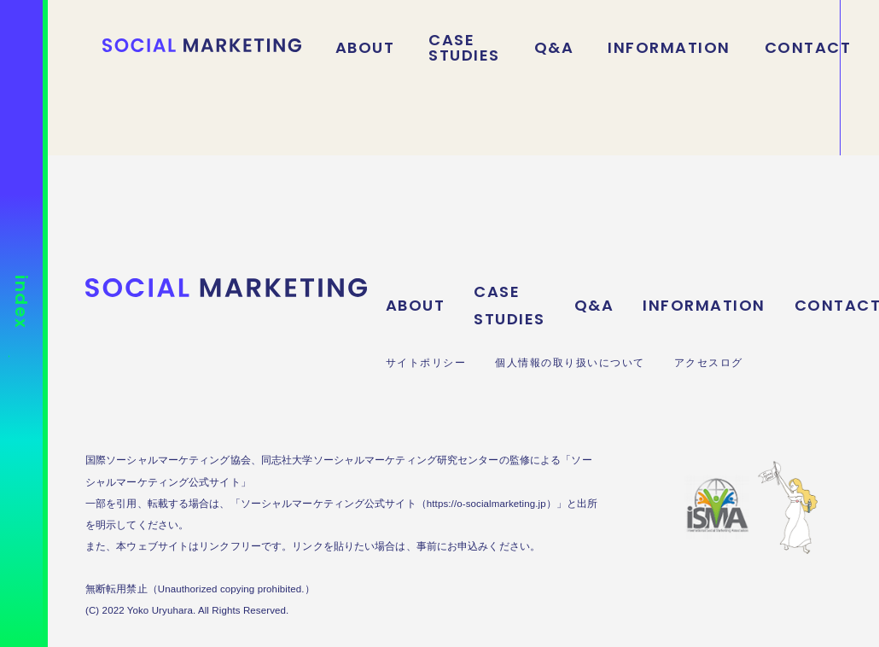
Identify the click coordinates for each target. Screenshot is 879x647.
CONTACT (808, 47)
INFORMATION (669, 47)
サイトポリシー (426, 363)
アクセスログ (708, 363)
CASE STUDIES (464, 47)
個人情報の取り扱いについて (570, 363)
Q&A (554, 47)
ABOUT (365, 47)
